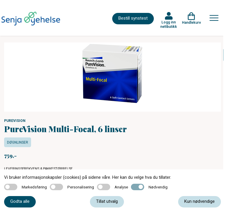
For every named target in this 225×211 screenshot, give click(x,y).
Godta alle (20, 201)
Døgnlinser (17, 142)
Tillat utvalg (107, 201)
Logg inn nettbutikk (169, 24)
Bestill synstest (133, 18)
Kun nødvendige (199, 201)
